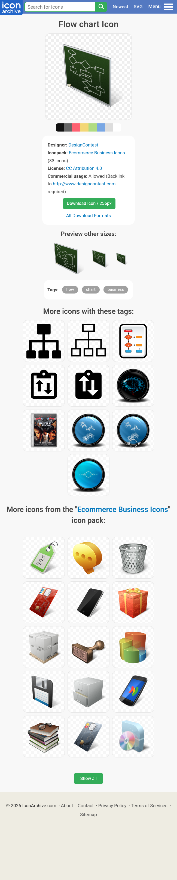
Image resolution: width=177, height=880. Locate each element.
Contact (86, 805)
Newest (120, 6)
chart (91, 289)
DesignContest (83, 145)
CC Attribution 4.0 (84, 168)
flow (70, 289)
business (116, 289)
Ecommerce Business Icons (97, 152)
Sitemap (88, 814)
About (67, 805)
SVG (138, 6)
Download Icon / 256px (89, 203)
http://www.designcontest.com (84, 183)
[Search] (101, 7)
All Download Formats (88, 215)
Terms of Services (149, 805)
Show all (88, 778)
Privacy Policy (112, 805)
